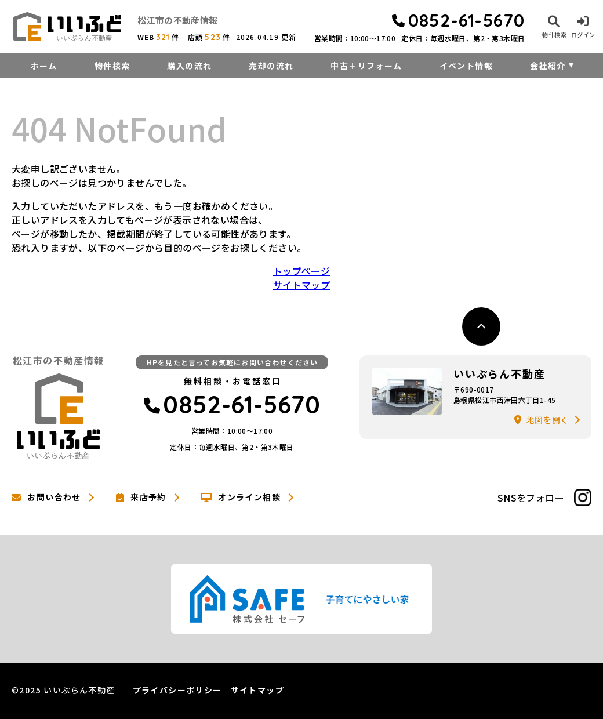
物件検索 (112, 65)
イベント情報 (466, 65)
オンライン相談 (241, 497)
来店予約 (141, 497)
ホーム (44, 65)
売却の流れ (271, 65)
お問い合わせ (46, 497)
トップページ (301, 271)
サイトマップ (301, 285)
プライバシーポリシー (177, 690)
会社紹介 (548, 65)
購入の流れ (189, 65)
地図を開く (541, 420)
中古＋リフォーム (366, 65)
